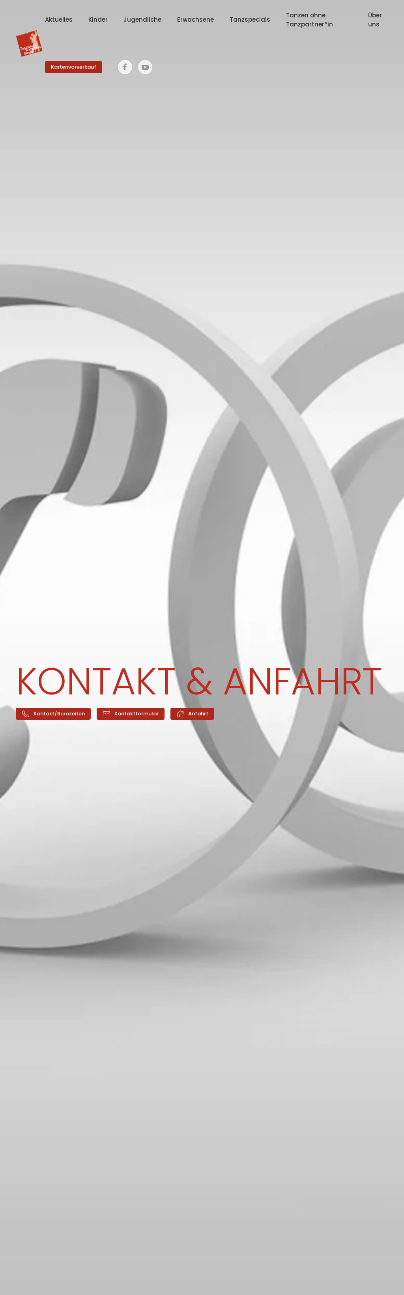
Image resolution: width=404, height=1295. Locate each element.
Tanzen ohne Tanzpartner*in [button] (309, 19)
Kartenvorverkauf (73, 67)
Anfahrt (192, 714)
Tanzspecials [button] (250, 19)
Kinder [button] (98, 19)
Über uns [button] (375, 19)
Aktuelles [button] (59, 19)
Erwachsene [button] (195, 19)
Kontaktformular (131, 714)
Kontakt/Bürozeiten (53, 714)
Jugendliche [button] (142, 19)
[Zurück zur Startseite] (30, 43)
